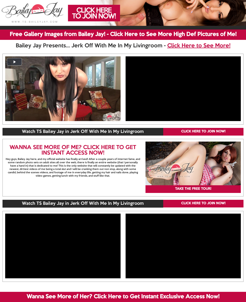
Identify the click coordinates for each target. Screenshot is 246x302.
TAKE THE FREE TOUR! (193, 188)
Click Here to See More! (198, 45)
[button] (14, 62)
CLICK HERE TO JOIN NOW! (203, 131)
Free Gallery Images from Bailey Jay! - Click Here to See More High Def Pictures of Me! (123, 34)
